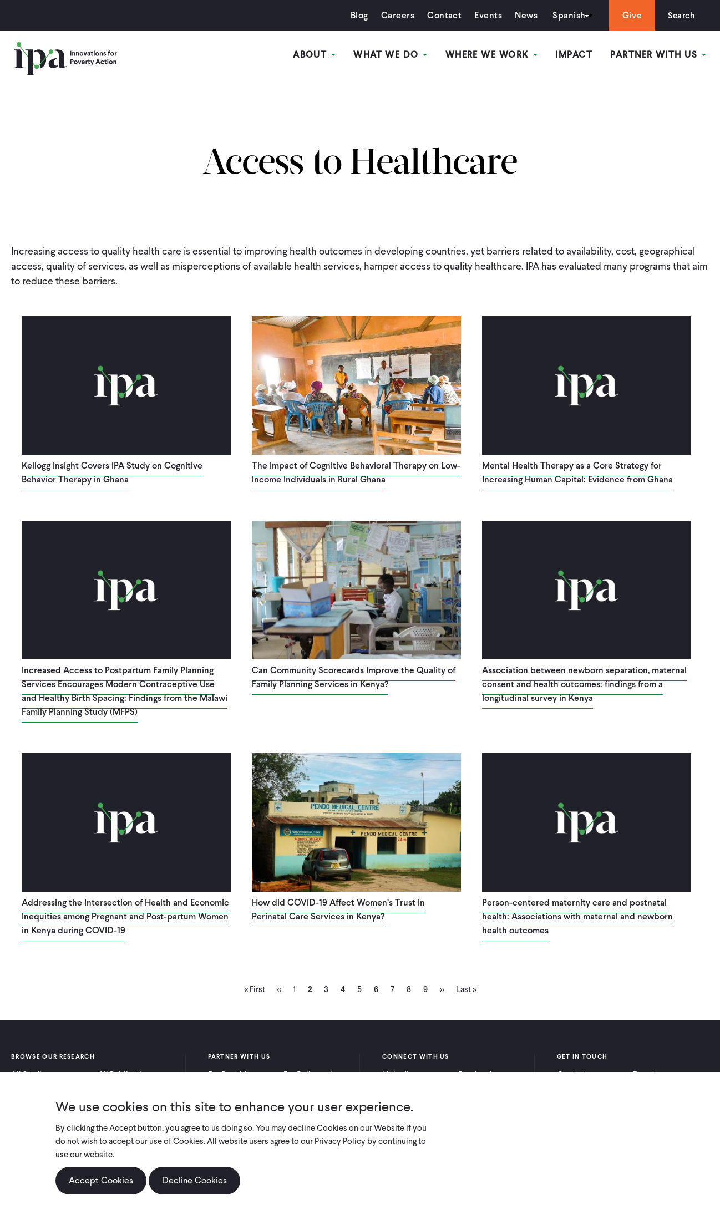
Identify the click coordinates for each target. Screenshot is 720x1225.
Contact (441, 15)
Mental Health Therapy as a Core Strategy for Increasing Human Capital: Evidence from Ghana (577, 472)
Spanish (566, 15)
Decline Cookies (194, 1180)
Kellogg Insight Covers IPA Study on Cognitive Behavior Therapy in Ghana (112, 472)
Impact (574, 54)
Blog (357, 15)
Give (629, 15)
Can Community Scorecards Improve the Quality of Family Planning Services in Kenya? (353, 677)
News (523, 15)
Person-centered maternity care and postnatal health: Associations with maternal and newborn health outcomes (577, 916)
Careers (395, 15)
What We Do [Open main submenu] (391, 54)
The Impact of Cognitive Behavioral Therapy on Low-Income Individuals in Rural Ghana (356, 472)
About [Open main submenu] (316, 54)
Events (485, 15)
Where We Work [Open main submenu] (492, 54)
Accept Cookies (101, 1180)
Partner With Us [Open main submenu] (658, 54)
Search (679, 15)
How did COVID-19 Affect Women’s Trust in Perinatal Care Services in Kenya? (338, 909)
